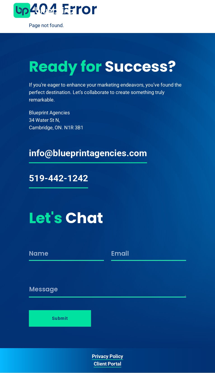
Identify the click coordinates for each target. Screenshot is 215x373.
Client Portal (107, 364)
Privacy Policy (107, 356)
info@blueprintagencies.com (88, 153)
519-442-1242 (58, 178)
